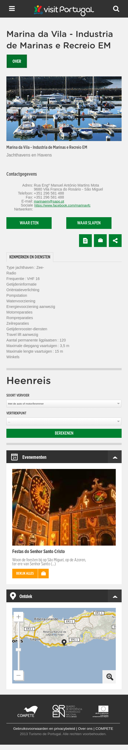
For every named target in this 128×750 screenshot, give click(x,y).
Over (17, 61)
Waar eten (29, 223)
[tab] (29, 257)
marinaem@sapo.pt (49, 201)
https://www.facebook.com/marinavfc (62, 205)
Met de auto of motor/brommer (26, 403)
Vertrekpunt (16, 413)
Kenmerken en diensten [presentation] (29, 257)
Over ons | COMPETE (95, 729)
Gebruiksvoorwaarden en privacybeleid (44, 729)
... (9, 421)
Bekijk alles (25, 573)
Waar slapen (89, 223)
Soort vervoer (17, 395)
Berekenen (64, 433)
